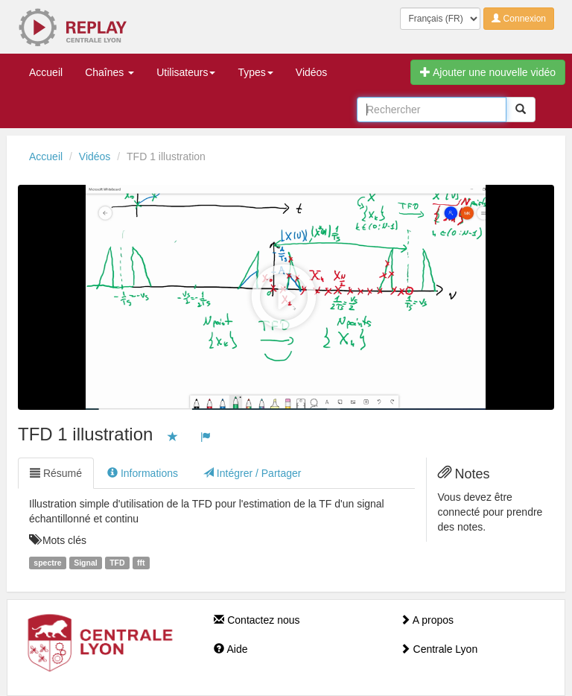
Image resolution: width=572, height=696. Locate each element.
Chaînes (109, 72)
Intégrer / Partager (252, 473)
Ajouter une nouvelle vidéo (488, 72)
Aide (230, 649)
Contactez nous (256, 620)
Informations (142, 473)
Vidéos (312, 72)
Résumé (56, 473)
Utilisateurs (185, 72)
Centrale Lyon (439, 649)
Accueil (46, 72)
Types (255, 72)
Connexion (519, 18)
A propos (427, 620)
